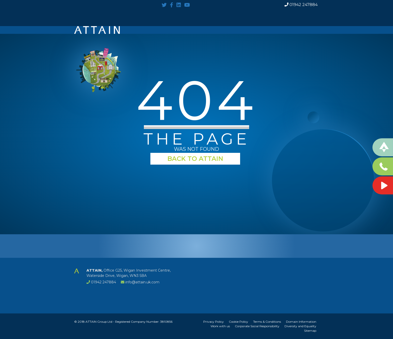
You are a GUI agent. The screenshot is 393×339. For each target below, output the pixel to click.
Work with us (220, 326)
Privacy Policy (213, 321)
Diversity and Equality (300, 326)
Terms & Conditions (267, 321)
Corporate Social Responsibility (257, 326)
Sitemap (310, 330)
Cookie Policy (238, 321)
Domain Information (301, 321)
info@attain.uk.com (142, 282)
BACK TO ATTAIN (195, 158)
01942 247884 (301, 5)
